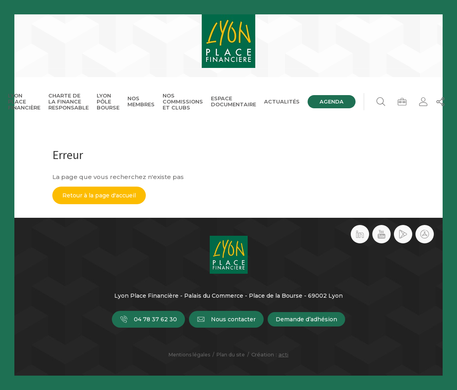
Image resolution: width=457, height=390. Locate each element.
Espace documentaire (233, 101)
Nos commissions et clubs (183, 101)
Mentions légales (189, 355)
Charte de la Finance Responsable (68, 101)
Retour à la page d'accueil (99, 195)
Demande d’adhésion (306, 319)
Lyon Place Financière (24, 101)
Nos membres (141, 101)
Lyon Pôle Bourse (108, 101)
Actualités (282, 101)
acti (283, 354)
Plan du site (231, 355)
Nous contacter (226, 319)
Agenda (332, 101)
